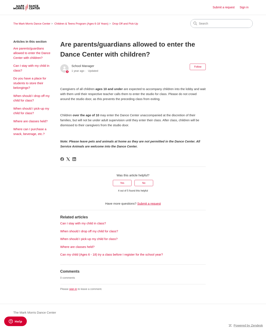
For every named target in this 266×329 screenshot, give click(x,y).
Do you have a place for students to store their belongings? (29, 83)
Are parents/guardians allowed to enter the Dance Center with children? (31, 53)
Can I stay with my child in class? (31, 68)
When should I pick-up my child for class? (31, 111)
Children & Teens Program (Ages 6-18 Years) (81, 23)
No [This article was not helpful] (143, 183)
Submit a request (224, 7)
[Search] (221, 23)
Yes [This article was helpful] (122, 183)
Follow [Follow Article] (197, 66)
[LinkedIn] (74, 159)
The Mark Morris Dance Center (31, 23)
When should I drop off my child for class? (31, 98)
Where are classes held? (30, 121)
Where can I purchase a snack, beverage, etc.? (29, 131)
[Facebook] (62, 159)
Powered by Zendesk (248, 325)
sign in (73, 289)
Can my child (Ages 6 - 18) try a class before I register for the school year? (111, 254)
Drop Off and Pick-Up (125, 23)
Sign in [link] (244, 7)
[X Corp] (68, 159)
